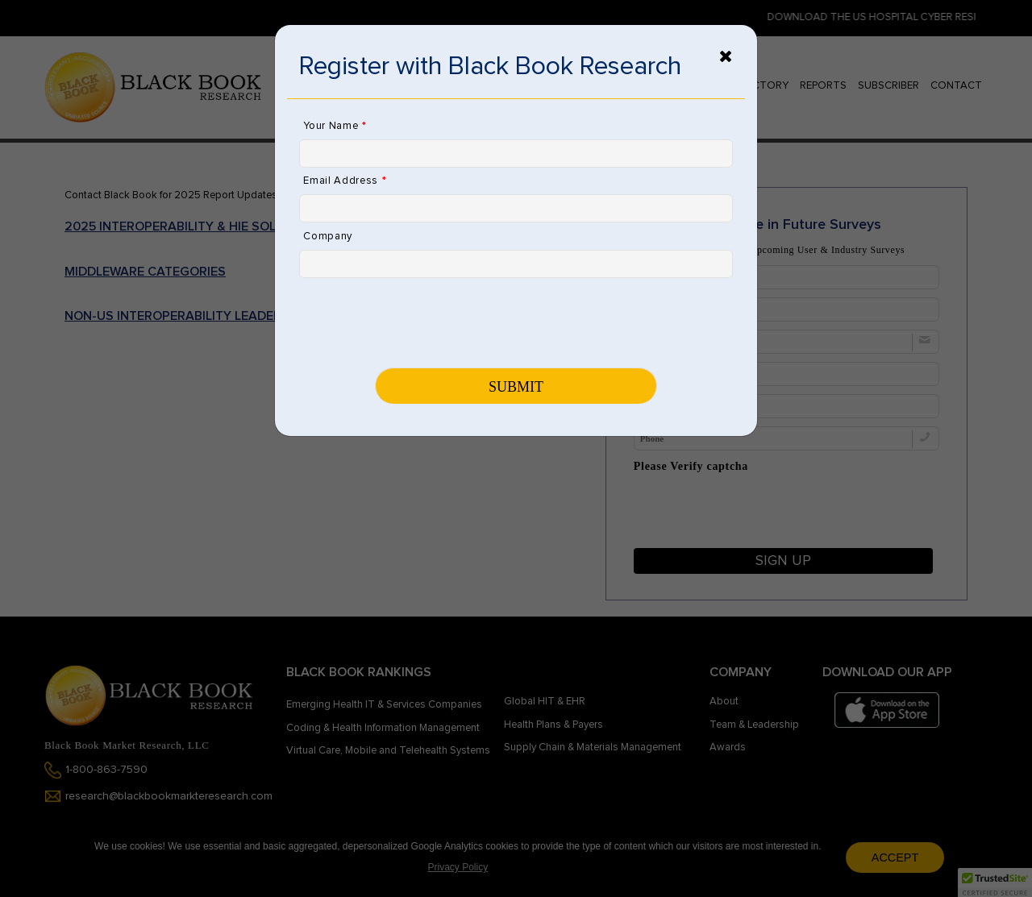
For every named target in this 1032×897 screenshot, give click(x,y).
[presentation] (421, 321)
